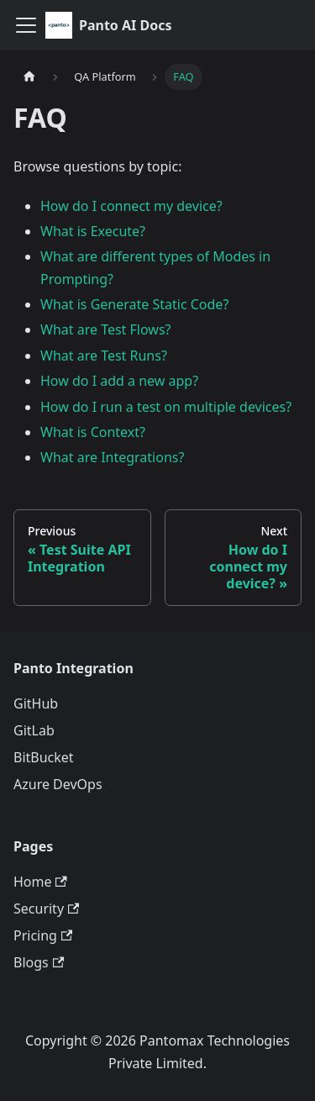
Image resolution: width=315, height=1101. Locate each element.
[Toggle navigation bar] (26, 25)
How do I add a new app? (119, 380)
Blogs (38, 962)
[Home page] (29, 77)
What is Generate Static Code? (134, 304)
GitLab (34, 730)
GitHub (35, 703)
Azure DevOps (57, 784)
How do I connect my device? (131, 206)
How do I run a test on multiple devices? (165, 407)
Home (40, 881)
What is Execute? (92, 231)
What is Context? (92, 432)
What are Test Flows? (105, 329)
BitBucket (43, 757)
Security (46, 908)
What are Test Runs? (103, 355)
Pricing (42, 935)
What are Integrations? (112, 457)
